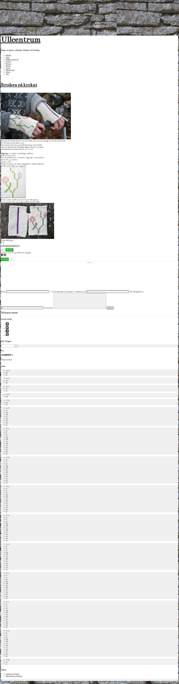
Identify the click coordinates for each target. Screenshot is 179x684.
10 (6, 435)
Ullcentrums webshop (14, 676)
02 (7, 373)
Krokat (8, 62)
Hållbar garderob (12, 59)
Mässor (8, 64)
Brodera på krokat (19, 85)
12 (6, 388)
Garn (7, 57)
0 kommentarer (10, 245)
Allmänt (8, 55)
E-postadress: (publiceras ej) (75, 292)
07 (7, 412)
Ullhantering (10, 70)
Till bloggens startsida (9, 313)
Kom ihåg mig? (58, 292)
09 (7, 437)
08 (7, 439)
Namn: (3, 292)
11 (6, 390)
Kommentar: (48, 308)
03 (7, 380)
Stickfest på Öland (12, 674)
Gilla (10, 250)
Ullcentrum (20, 39)
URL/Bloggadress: (137, 292)
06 (7, 396)
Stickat (8, 66)
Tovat (8, 68)
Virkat (8, 72)
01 (6, 375)
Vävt (7, 74)
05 (7, 416)
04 (7, 418)
